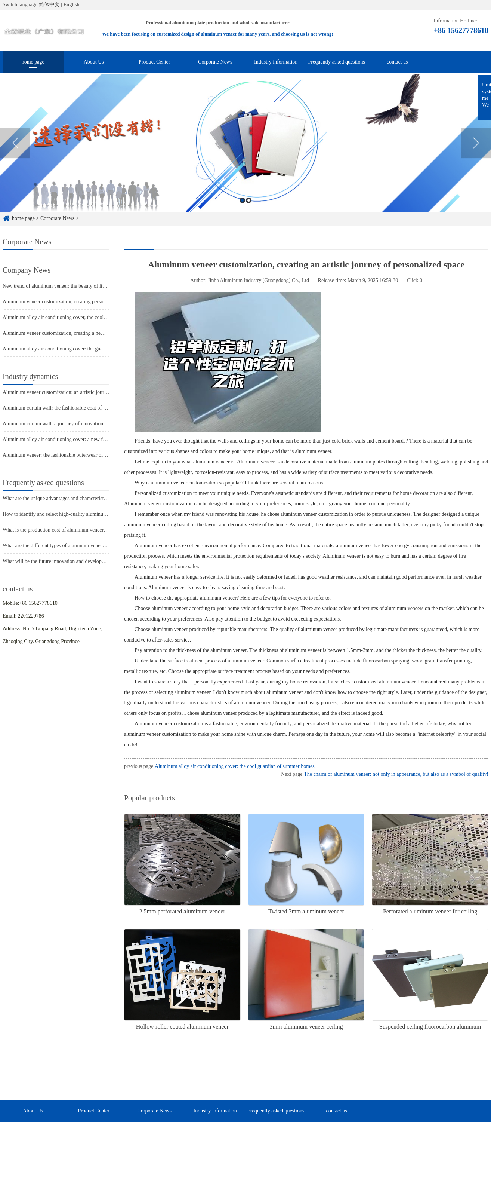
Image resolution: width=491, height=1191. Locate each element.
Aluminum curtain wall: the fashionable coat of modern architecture (74, 408)
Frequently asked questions (336, 62)
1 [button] (242, 211)
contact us (397, 62)
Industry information (275, 62)
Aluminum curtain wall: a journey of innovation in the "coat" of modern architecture (91, 423)
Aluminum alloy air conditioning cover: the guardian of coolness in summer (82, 349)
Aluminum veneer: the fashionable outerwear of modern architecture (74, 455)
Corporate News (215, 62)
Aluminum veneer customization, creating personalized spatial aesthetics (79, 301)
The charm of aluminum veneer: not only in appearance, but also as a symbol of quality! (396, 774)
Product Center (154, 62)
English (72, 4)
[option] (245, 154)
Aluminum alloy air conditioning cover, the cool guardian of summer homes (82, 317)
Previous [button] (15, 153)
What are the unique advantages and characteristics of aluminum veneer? (79, 498)
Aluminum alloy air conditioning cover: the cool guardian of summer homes (235, 766)
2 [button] (248, 211)
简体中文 (49, 4)
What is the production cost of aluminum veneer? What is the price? (74, 530)
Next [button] (476, 153)
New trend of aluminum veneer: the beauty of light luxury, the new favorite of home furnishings (103, 286)
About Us (94, 62)
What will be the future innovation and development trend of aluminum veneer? (86, 561)
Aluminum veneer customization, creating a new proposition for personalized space (90, 333)
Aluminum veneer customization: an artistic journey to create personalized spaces (88, 392)
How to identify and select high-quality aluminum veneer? (64, 514)
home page (33, 62)
